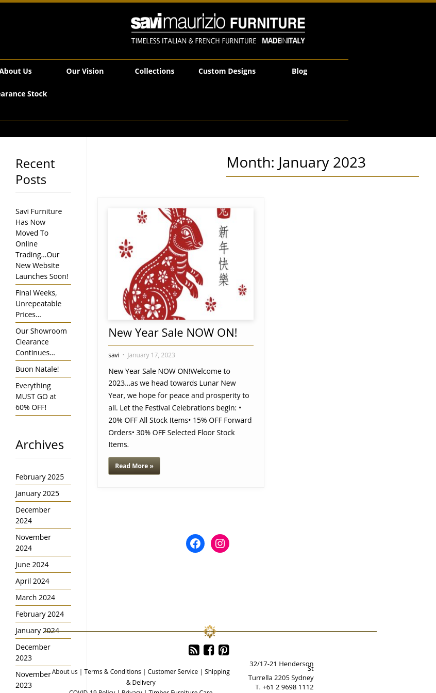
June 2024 (31, 564)
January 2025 (37, 493)
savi (113, 355)
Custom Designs (227, 71)
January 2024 (37, 630)
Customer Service (173, 671)
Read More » (134, 465)
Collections (155, 71)
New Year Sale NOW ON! (172, 332)
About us (65, 671)
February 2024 (39, 614)
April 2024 (32, 581)
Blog (299, 71)
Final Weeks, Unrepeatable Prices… (38, 303)
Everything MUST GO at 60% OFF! (35, 396)
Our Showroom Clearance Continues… (41, 341)
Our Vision (85, 71)
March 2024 (35, 597)
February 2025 (39, 477)
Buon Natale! (37, 369)
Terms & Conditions (113, 671)
